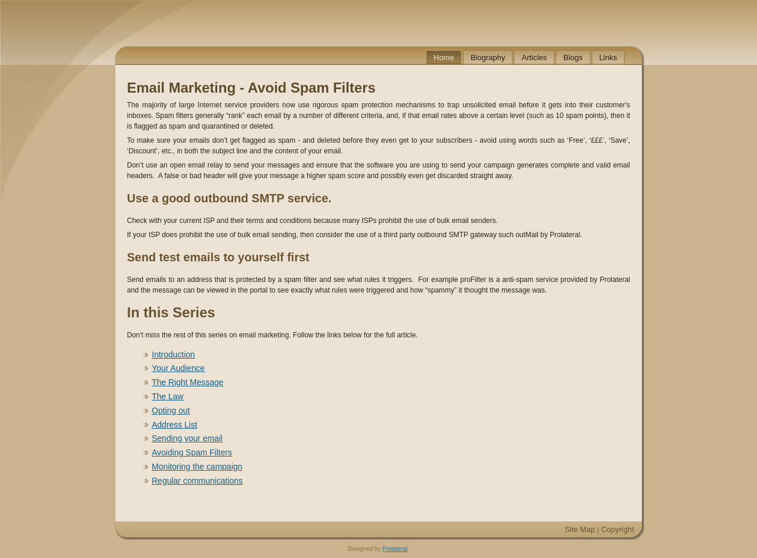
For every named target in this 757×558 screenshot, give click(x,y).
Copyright (617, 529)
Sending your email (187, 438)
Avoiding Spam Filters (192, 452)
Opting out (171, 410)
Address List (174, 424)
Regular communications (197, 480)
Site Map (580, 529)
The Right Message (187, 382)
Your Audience (178, 368)
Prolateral (394, 549)
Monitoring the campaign (197, 466)
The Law (168, 396)
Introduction (173, 354)
